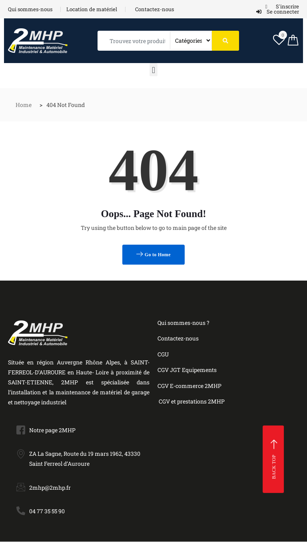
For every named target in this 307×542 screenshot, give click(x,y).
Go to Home (153, 254)
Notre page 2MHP (52, 430)
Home (24, 105)
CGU (163, 354)
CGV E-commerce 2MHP (189, 386)
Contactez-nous (178, 338)
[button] (153, 69)
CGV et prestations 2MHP (192, 401)
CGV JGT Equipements (187, 370)
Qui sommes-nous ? (183, 322)
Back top (274, 459)
